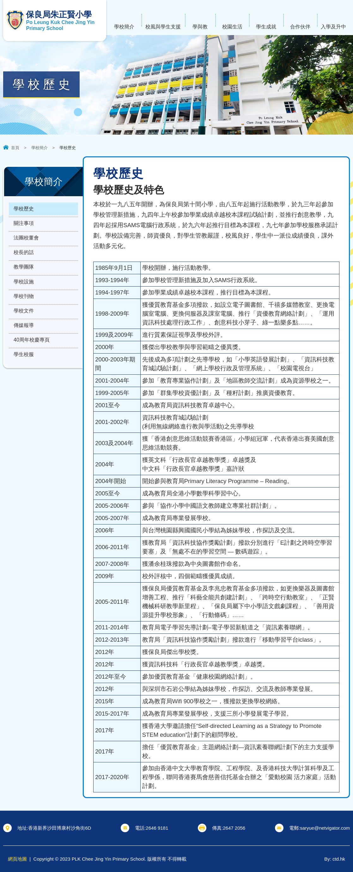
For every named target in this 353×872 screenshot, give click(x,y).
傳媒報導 (24, 333)
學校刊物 (24, 302)
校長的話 (24, 255)
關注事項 (24, 224)
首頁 (15, 147)
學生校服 (24, 364)
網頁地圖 (17, 859)
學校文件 (24, 317)
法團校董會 (26, 240)
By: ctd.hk (334, 859)
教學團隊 (24, 271)
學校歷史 (24, 209)
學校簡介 (39, 147)
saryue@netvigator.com (325, 828)
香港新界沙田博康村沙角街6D (59, 828)
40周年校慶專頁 (32, 348)
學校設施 (24, 286)
